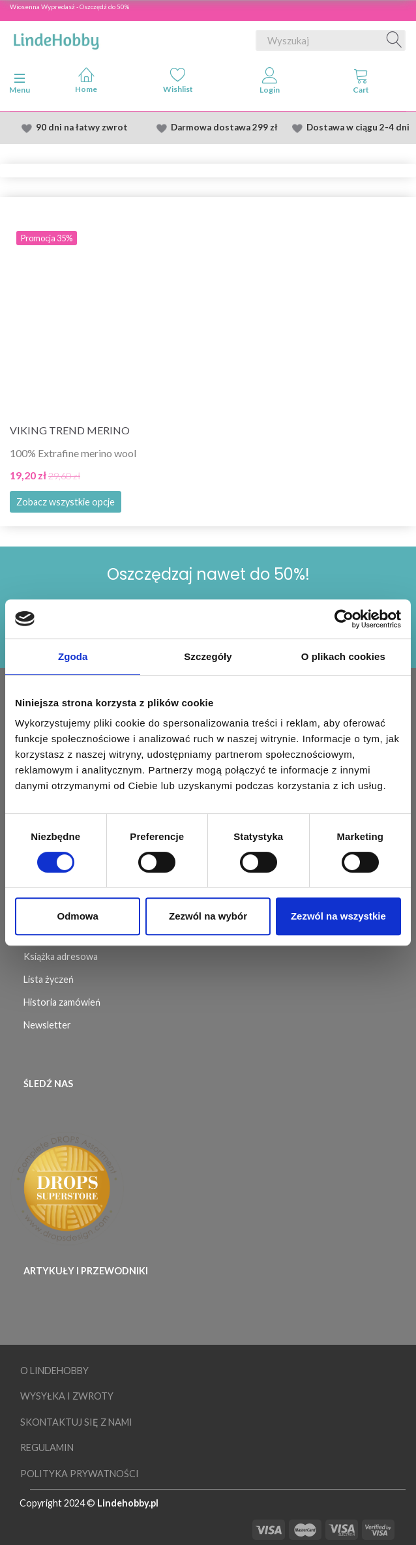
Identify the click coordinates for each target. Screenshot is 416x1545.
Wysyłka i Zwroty (66, 1396)
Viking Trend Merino (70, 430)
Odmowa (77, 916)
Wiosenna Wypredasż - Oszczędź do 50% (69, 6)
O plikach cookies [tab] (343, 656)
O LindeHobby (54, 1370)
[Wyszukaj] (394, 40)
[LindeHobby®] (56, 37)
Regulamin (47, 1447)
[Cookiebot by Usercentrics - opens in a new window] (344, 619)
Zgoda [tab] (73, 656)
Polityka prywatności (79, 1473)
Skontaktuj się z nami (76, 1422)
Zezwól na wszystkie (338, 916)
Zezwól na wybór (208, 916)
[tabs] (361, 83)
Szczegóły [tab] (207, 656)
